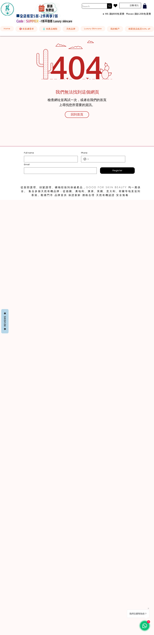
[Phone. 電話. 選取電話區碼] (86, 159)
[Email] (59, 171)
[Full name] (50, 159)
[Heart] (115, 5)
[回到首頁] (77, 114)
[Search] (91, 6)
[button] (26, 29)
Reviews (5, 321)
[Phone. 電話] (106, 159)
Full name (29, 153)
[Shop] (144, 6)
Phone (84, 153)
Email (27, 164)
